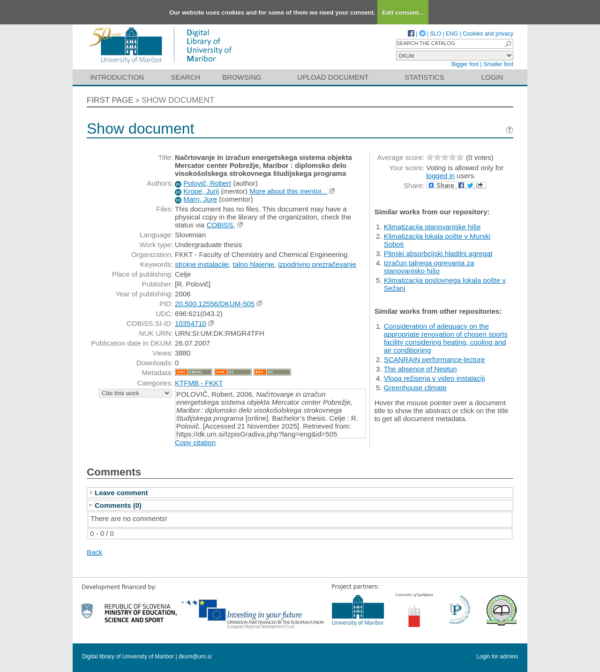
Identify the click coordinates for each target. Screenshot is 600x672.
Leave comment (121, 493)
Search (186, 77)
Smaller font (498, 64)
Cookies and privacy (488, 33)
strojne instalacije (202, 264)
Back (94, 552)
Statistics (424, 77)
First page (110, 100)
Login (492, 77)
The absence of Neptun (420, 369)
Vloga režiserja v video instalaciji (434, 378)
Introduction (117, 77)
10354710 (190, 323)
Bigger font (465, 64)
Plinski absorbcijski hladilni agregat (438, 253)
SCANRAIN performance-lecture (434, 359)
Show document (178, 100)
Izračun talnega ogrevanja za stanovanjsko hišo (429, 267)
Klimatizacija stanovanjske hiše (432, 227)
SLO (435, 33)
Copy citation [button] (195, 442)
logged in (440, 176)
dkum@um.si (195, 656)
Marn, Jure (200, 199)
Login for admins (497, 656)
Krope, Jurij (201, 191)
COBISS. (221, 225)
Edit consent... (403, 12)
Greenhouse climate (415, 388)
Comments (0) (118, 505)
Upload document (333, 77)
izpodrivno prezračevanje (317, 264)
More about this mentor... (288, 191)
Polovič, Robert (207, 183)
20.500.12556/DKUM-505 (215, 304)
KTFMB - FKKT (199, 383)
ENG (452, 33)
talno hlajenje (253, 264)
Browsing (241, 77)
